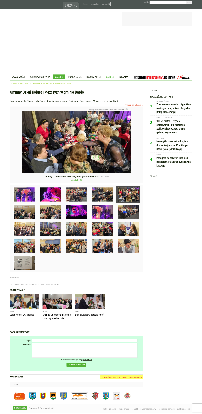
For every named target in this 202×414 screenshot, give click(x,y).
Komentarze (75, 76)
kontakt (134, 409)
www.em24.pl (71, 4)
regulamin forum (86, 360)
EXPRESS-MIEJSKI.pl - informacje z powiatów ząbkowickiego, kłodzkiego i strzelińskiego (36, 4)
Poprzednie (16, 138)
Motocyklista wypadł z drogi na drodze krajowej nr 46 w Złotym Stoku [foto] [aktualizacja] (172, 145)
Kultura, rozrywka (40, 76)
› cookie (146, 2)
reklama (112, 409)
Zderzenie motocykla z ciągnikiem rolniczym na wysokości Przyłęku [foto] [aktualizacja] (173, 108)
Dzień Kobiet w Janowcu (22, 314)
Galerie (59, 76)
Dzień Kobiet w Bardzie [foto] (89, 314)
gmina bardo (45, 284)
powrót (15, 384)
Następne (137, 131)
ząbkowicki (105, 4)
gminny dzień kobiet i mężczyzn (26, 284)
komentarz (26, 344)
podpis (28, 340)
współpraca (124, 409)
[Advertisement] (101, 51)
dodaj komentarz (76, 365)
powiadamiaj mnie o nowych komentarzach (122, 377)
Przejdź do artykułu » (134, 105)
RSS (105, 409)
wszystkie (95, 4)
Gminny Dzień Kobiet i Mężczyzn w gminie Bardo (52, 83)
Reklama (123, 76)
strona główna (17, 83)
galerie (28, 83)
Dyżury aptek (93, 76)
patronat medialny (148, 409)
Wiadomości (18, 76)
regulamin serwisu (167, 409)
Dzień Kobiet (55, 284)
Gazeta (110, 76)
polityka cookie (183, 409)
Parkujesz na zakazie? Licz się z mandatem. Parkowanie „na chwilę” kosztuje (173, 162)
